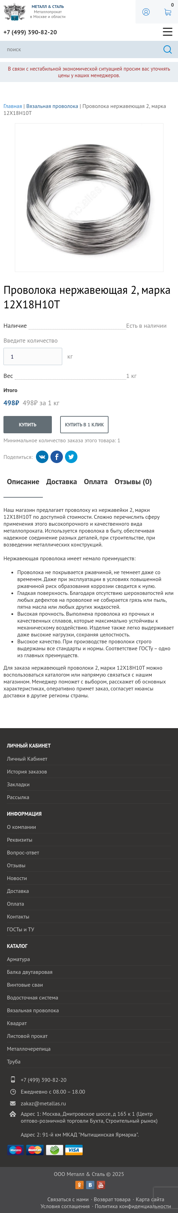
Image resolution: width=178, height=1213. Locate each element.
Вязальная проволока (52, 105)
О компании (21, 826)
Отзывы (16, 865)
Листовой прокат (27, 1035)
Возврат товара (112, 1199)
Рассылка (18, 797)
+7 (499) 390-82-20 (30, 32)
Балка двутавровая (30, 971)
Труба (14, 1061)
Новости (17, 878)
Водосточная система (32, 997)
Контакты (18, 916)
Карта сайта (150, 1199)
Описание (23, 481)
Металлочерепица (29, 1048)
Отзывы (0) (133, 481)
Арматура (18, 959)
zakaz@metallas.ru (43, 1103)
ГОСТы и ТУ (20, 929)
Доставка (61, 481)
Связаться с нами (68, 1199)
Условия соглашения (65, 1206)
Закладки (18, 784)
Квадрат (17, 1023)
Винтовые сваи (25, 984)
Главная (12, 105)
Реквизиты (19, 839)
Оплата (96, 481)
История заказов (27, 771)
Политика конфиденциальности (133, 1206)
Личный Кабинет (27, 758)
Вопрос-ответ (23, 852)
